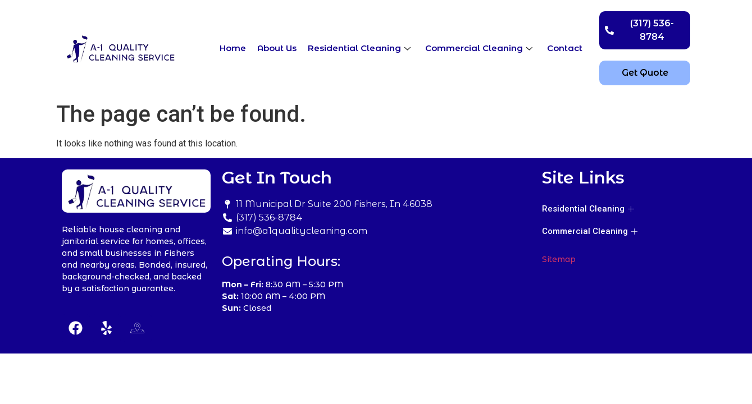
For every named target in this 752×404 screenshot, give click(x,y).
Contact (564, 48)
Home (233, 48)
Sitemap (559, 259)
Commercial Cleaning (478, 48)
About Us (277, 48)
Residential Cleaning (359, 48)
